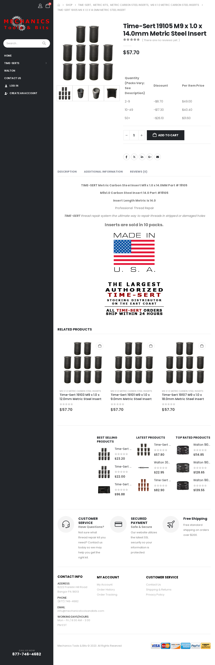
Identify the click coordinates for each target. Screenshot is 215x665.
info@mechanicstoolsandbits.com (81, 612)
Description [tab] (67, 172)
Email (157, 157)
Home (8, 55)
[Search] (44, 43)
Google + (149, 157)
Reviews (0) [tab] (138, 172)
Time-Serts (11, 63)
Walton (9, 70)
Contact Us (12, 78)
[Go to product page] (83, 362)
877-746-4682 (26, 654)
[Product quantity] (134, 135)
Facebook (126, 157)
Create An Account (20, 93)
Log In (11, 85)
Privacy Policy (155, 595)
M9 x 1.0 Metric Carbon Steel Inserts (80, 391)
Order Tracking (107, 595)
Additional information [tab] (103, 172)
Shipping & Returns (158, 590)
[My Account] (40, 5)
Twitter (134, 157)
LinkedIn (142, 157)
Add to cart (168, 135)
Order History (106, 590)
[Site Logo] (26, 24)
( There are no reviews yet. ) (161, 40)
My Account (104, 585)
